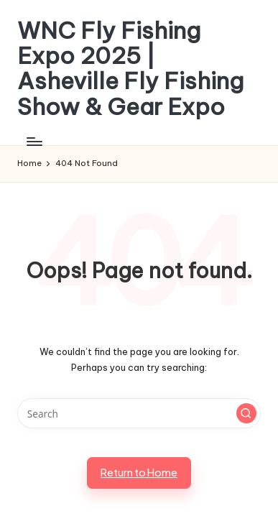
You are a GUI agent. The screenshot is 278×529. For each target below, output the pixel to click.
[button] (246, 413)
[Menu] (34, 141)
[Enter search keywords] (139, 413)
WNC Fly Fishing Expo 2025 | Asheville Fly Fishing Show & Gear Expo (130, 68)
